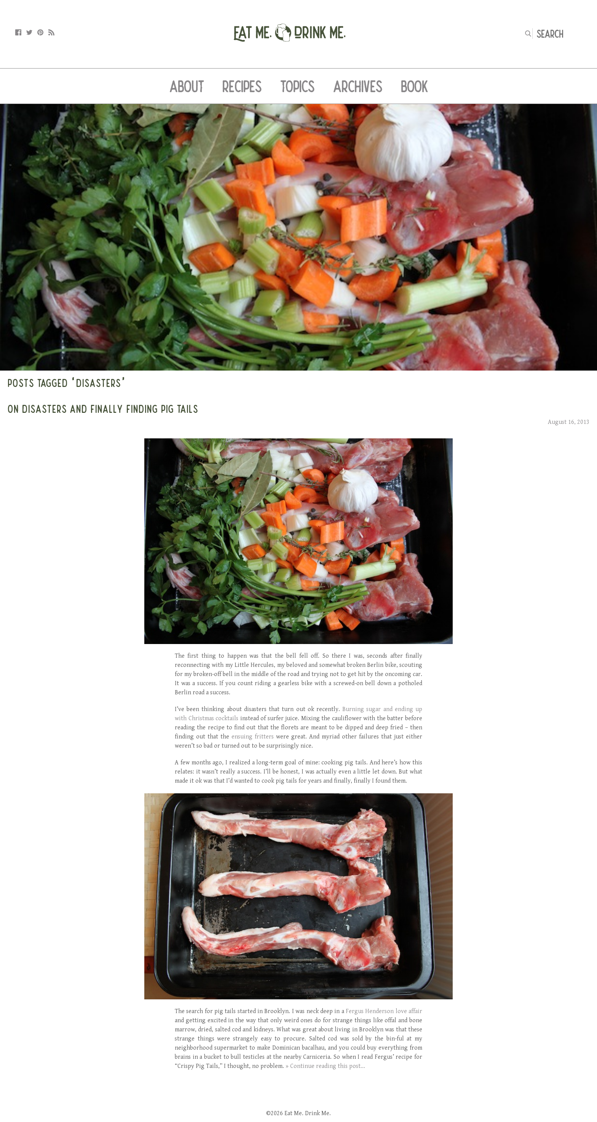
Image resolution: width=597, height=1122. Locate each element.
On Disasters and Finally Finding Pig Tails (103, 408)
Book (414, 86)
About (186, 86)
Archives (358, 86)
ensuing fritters (252, 736)
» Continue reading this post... (325, 1066)
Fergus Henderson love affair (384, 1011)
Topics (297, 86)
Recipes (242, 86)
